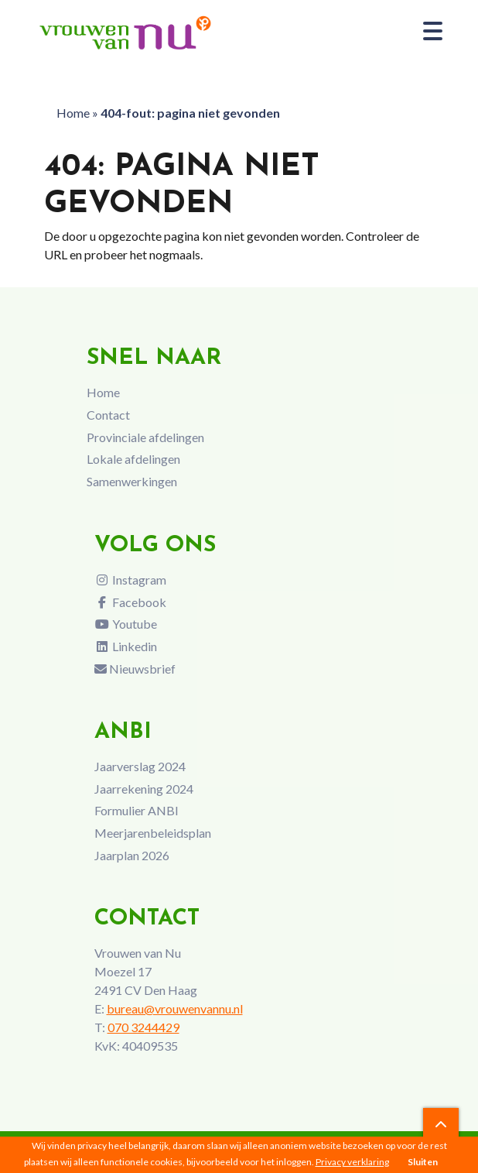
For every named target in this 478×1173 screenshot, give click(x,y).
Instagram (130, 579)
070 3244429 (143, 1027)
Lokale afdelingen (133, 458)
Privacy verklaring (352, 1162)
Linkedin (125, 646)
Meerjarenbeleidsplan (152, 832)
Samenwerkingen (132, 481)
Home (73, 112)
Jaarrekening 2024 (143, 788)
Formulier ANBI (136, 810)
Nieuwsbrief (135, 668)
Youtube (125, 623)
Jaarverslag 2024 (140, 766)
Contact (108, 414)
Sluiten (423, 1162)
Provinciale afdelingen (145, 437)
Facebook (130, 602)
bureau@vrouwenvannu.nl (175, 1008)
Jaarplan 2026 (131, 855)
